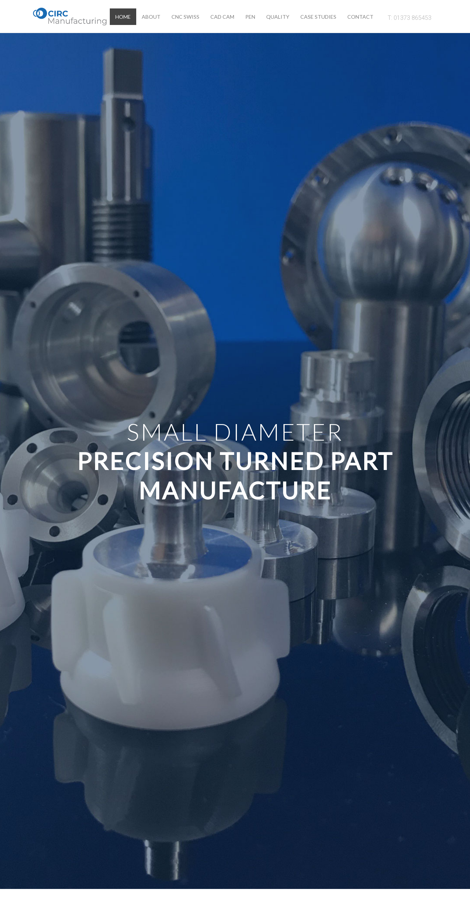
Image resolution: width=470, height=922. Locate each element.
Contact (360, 17)
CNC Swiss (185, 17)
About (151, 17)
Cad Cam (222, 17)
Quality (277, 17)
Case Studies (318, 17)
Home (123, 17)
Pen (250, 17)
